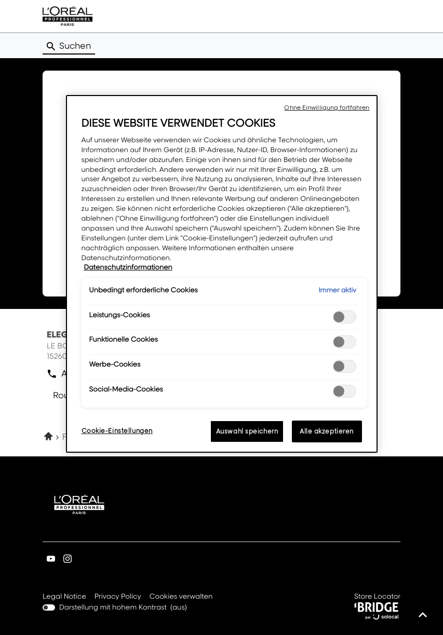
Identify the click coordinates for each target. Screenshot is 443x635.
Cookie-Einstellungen (117, 431)
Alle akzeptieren (327, 431)
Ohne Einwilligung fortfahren (326, 107)
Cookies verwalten (181, 596)
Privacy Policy (118, 597)
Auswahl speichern (247, 431)
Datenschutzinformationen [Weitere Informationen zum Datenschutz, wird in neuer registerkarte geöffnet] (128, 267)
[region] (222, 273)
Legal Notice (64, 597)
